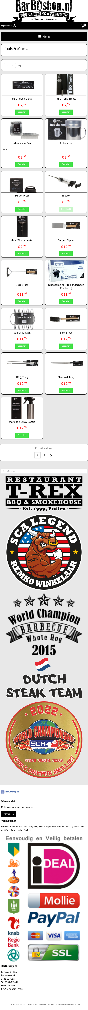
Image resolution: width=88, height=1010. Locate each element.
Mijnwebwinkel (74, 1004)
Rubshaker (66, 143)
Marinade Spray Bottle (22, 422)
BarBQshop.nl (10, 792)
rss (40, 1004)
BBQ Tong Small (66, 98)
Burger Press (22, 195)
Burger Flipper (66, 240)
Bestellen (22, 112)
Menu (44, 36)
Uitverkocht (66, 209)
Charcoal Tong (66, 377)
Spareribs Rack (22, 332)
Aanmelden (9, 814)
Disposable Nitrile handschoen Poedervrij (66, 286)
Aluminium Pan (22, 143)
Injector (66, 195)
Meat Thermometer (22, 240)
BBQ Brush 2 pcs (22, 98)
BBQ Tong (22, 377)
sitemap (34, 1004)
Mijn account (8, 26)
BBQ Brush (22, 285)
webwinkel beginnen (50, 1004)
